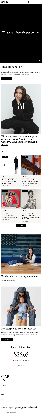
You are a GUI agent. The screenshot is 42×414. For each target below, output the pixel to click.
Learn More (21, 365)
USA (29, 2)
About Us (6, 78)
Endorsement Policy (19, 408)
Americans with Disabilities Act (7, 408)
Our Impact (7, 339)
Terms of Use (4, 406)
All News (21, 225)
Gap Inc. (24, 176)
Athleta (4, 144)
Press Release (4, 156)
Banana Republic (24, 142)
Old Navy (5, 142)
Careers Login (35, 2)
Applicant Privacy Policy (20, 407)
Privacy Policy (21, 406)
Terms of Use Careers (12, 406)
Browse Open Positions (8, 280)
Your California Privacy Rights (7, 407)
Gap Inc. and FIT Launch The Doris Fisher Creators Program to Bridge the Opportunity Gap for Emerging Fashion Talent (31, 215)
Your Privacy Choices (30, 406)
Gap (13, 142)
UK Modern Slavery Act (31, 407)
